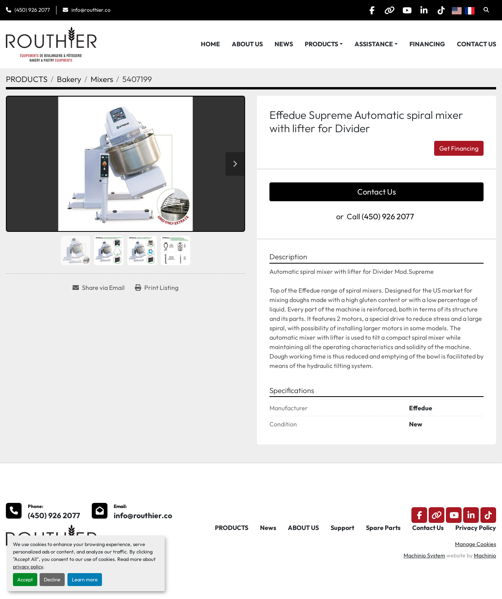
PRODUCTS (321, 44)
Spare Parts (383, 528)
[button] (324, 44)
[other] (380, 10)
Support (342, 528)
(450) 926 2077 (32, 9)
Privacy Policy (475, 528)
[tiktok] (440, 10)
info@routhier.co (91, 9)
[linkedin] (420, 10)
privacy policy (28, 566)
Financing (427, 44)
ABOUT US (247, 44)
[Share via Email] (98, 287)
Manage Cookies (475, 544)
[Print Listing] (157, 287)
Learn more (85, 579)
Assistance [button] (374, 44)
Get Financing (458, 148)
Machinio (485, 555)
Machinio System (424, 555)
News (284, 44)
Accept (25, 579)
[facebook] (360, 10)
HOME (210, 44)
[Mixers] (102, 79)
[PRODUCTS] (26, 79)
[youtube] (400, 10)
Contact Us (476, 44)
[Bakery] (69, 79)
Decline (52, 579)
